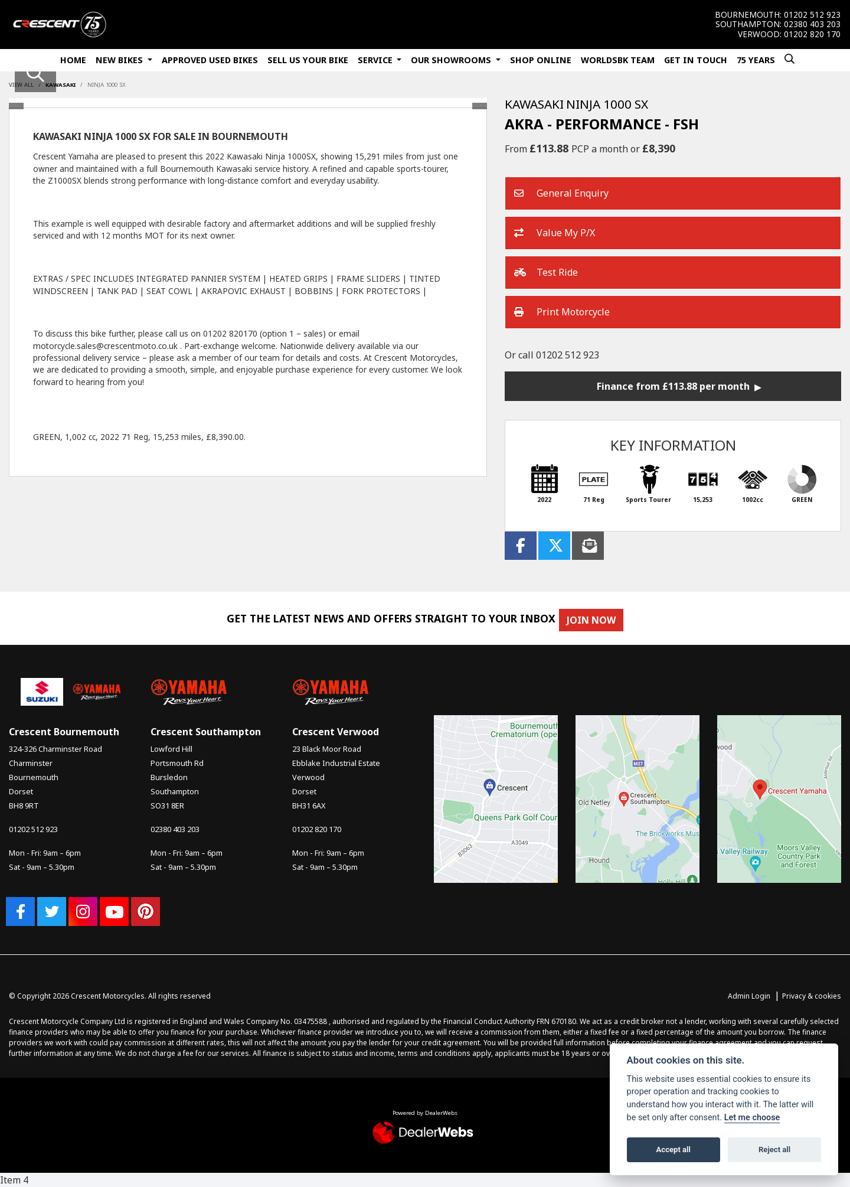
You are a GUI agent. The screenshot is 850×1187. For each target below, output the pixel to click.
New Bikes (120, 60)
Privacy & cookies (811, 996)
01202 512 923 (812, 14)
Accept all (673, 1149)
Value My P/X (554, 233)
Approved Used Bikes (210, 60)
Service (376, 60)
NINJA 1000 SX (106, 85)
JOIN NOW (597, 620)
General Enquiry (561, 194)
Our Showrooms (452, 60)
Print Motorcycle (562, 312)
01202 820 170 (812, 34)
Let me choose (752, 1118)
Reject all (774, 1149)
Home (73, 60)
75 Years (756, 60)
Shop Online (540, 60)
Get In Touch (695, 60)
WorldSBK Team (618, 60)
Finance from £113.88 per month (673, 386)
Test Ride (546, 273)
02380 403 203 (812, 24)
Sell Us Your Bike (307, 60)
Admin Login (749, 996)
